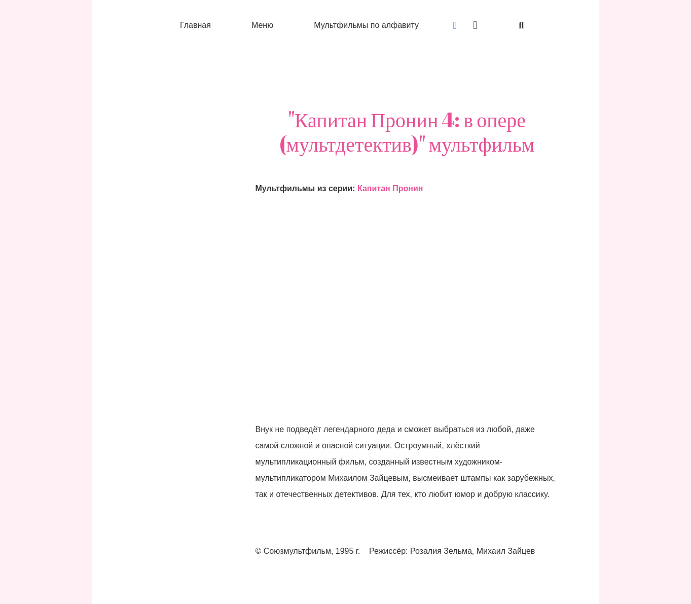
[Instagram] (475, 25)
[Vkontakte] (455, 25)
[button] (521, 25)
